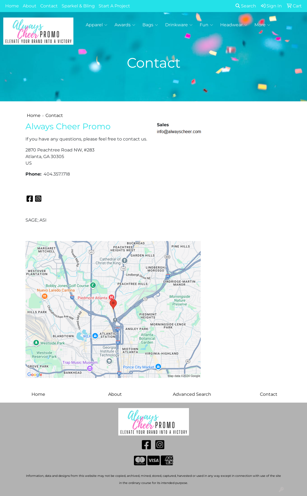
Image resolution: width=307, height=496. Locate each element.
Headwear (233, 25)
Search (246, 5)
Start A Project (114, 5)
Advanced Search (192, 394)
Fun (206, 25)
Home (12, 5)
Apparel (96, 25)
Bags (150, 25)
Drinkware (179, 25)
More (262, 25)
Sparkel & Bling (78, 5)
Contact (49, 5)
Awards (124, 25)
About (29, 5)
